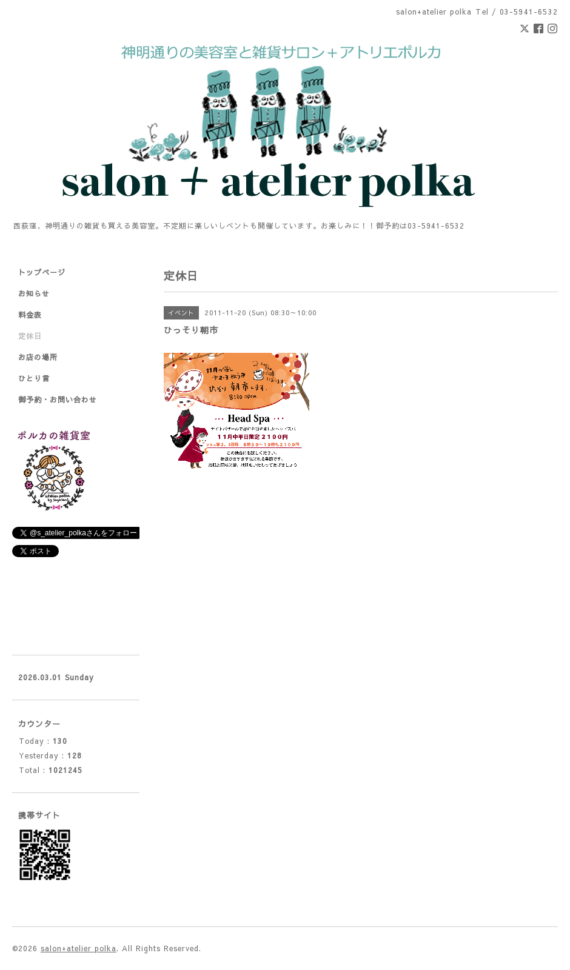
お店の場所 (38, 357)
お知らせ (34, 293)
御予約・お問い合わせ (57, 399)
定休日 (30, 336)
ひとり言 (34, 378)
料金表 (30, 314)
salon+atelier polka (78, 948)
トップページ (41, 272)
